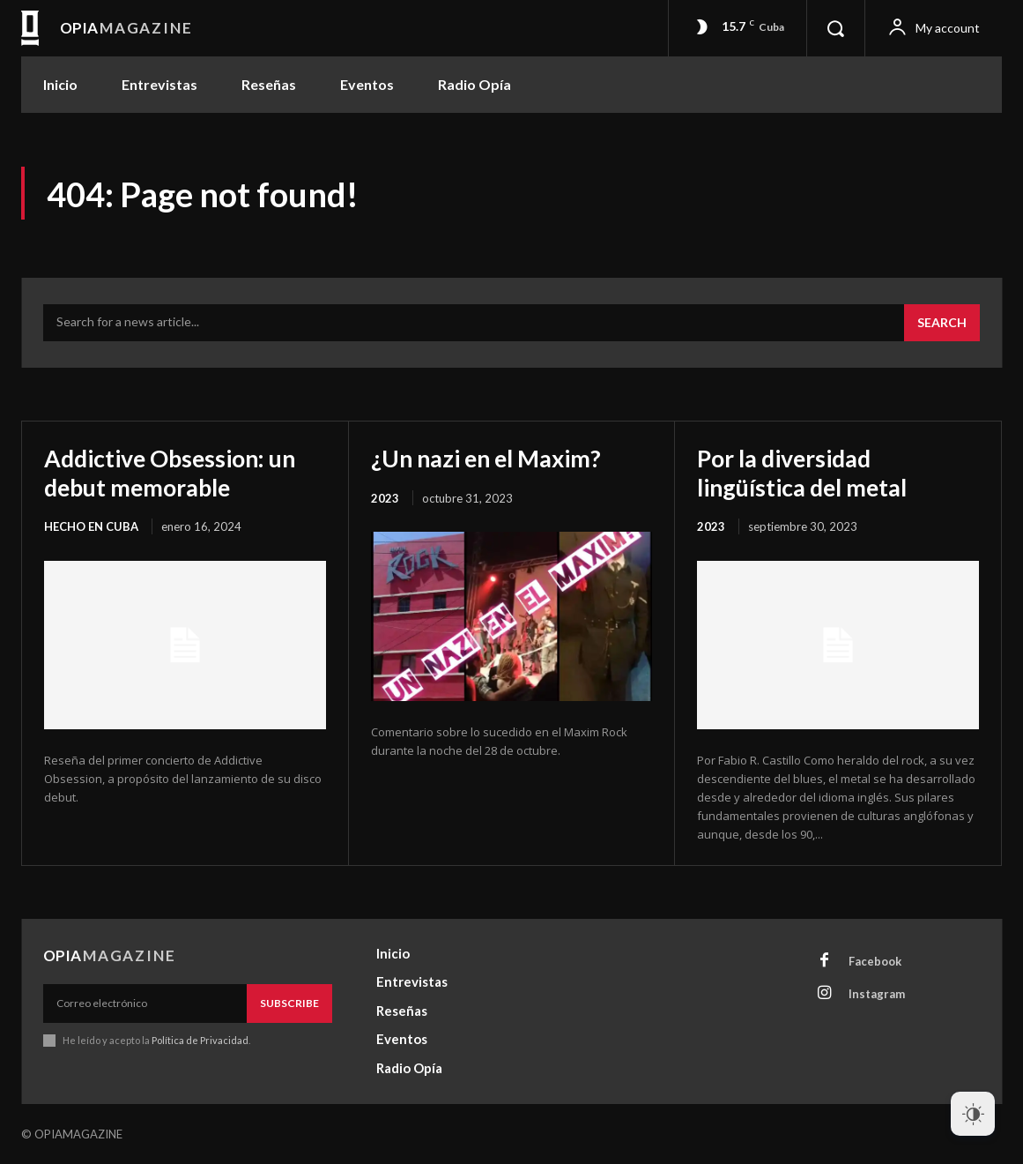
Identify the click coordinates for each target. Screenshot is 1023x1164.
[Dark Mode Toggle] (973, 1114)
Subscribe (289, 1003)
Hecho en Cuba (91, 526)
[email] (145, 1003)
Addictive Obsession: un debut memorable (178, 472)
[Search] (942, 322)
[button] (835, 28)
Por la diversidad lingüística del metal (809, 472)
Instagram (877, 993)
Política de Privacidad (200, 1040)
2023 (385, 497)
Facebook (875, 960)
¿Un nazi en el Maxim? (492, 458)
